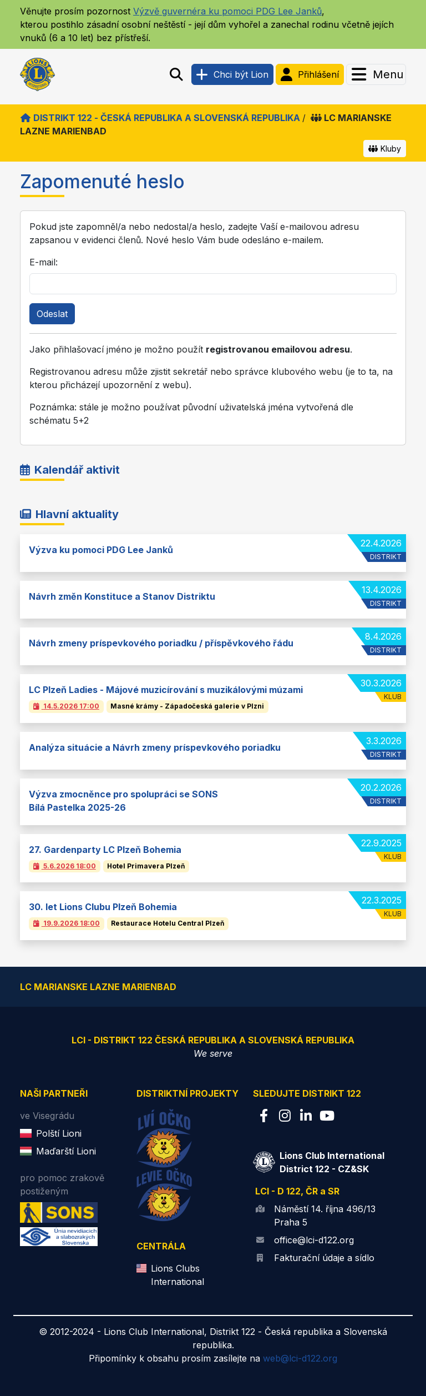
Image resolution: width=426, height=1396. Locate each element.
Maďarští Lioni (66, 1151)
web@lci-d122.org (300, 1358)
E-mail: (43, 262)
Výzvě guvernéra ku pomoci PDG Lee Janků (227, 11)
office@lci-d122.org (314, 1240)
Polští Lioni (59, 1133)
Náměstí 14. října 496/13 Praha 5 (325, 1215)
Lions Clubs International (177, 1275)
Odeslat (52, 313)
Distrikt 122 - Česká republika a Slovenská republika (160, 117)
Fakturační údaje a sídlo (324, 1257)
